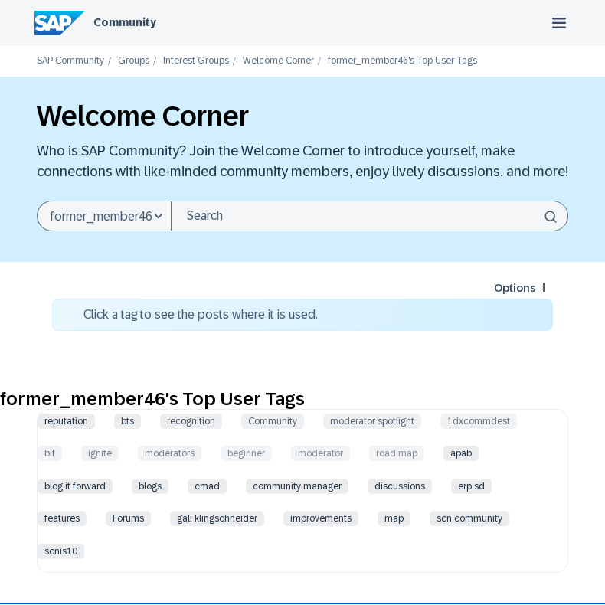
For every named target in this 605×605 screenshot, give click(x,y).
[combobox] (369, 216)
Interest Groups (196, 61)
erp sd (471, 486)
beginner (246, 453)
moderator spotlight (372, 421)
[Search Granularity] (104, 216)
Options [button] (514, 288)
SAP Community (70, 61)
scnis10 (60, 551)
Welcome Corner (278, 61)
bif (49, 453)
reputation (66, 421)
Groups (133, 61)
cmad (207, 486)
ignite (100, 453)
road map (396, 453)
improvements (321, 518)
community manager (297, 486)
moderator (320, 453)
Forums (128, 518)
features (62, 518)
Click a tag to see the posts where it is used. (200, 314)
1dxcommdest (478, 421)
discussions (399, 486)
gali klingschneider (217, 518)
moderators (170, 453)
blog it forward (75, 486)
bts (127, 421)
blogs (150, 486)
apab (461, 453)
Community (124, 22)
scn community (469, 518)
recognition (191, 421)
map (394, 518)
